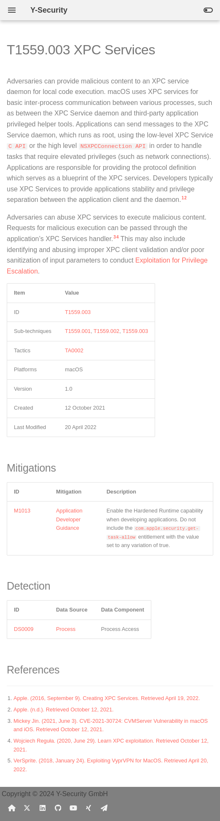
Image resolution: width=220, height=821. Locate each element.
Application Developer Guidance (69, 519)
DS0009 (23, 629)
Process (65, 629)
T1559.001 (78, 331)
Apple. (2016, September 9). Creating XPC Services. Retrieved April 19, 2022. (106, 698)
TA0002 (74, 350)
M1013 (22, 510)
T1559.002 (106, 331)
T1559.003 (78, 312)
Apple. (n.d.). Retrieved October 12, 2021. (63, 709)
